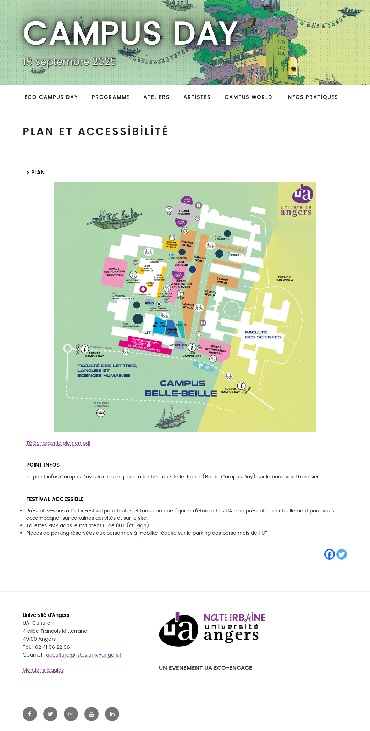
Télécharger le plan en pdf (58, 443)
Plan (141, 525)
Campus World (249, 97)
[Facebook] (329, 554)
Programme (111, 97)
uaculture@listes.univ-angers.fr (84, 655)
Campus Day (130, 34)
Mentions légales (43, 670)
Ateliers (156, 97)
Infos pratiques (312, 97)
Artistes (197, 97)
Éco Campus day (51, 97)
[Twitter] (341, 554)
